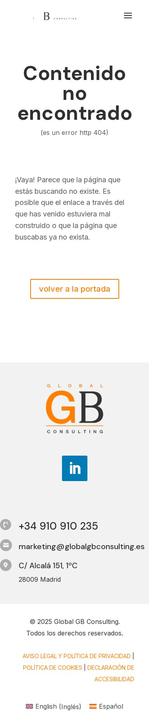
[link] (46, 15)
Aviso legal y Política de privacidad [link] (77, 656)
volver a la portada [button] (74, 289)
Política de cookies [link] (52, 667)
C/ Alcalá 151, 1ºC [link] (48, 566)
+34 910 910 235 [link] (58, 526)
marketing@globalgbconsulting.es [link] (82, 546)
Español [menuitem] (111, 706)
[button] (128, 21)
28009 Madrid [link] (40, 579)
